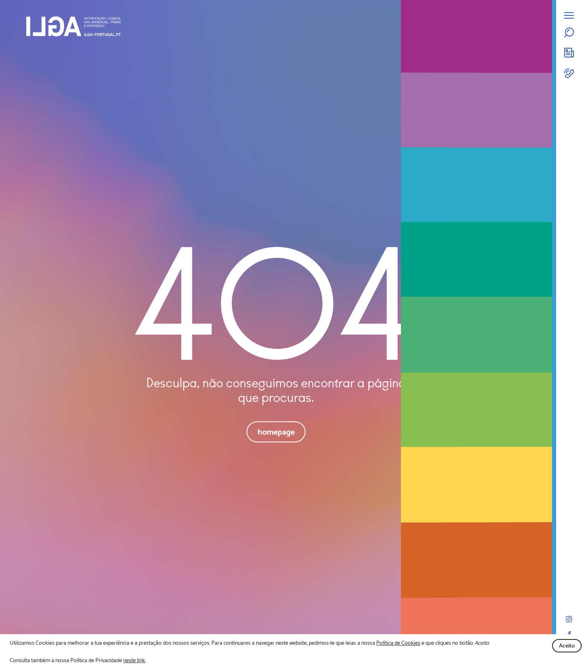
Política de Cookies (398, 642)
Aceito (567, 645)
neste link (134, 660)
